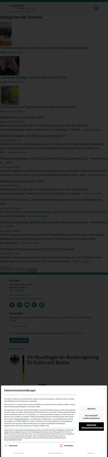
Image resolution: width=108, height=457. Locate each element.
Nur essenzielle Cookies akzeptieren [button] (91, 417)
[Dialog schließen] (104, 388)
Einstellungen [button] (67, 421)
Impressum (91, 453)
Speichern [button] (91, 409)
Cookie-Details (18, 453)
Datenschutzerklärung (21, 419)
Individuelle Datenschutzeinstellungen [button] (92, 426)
